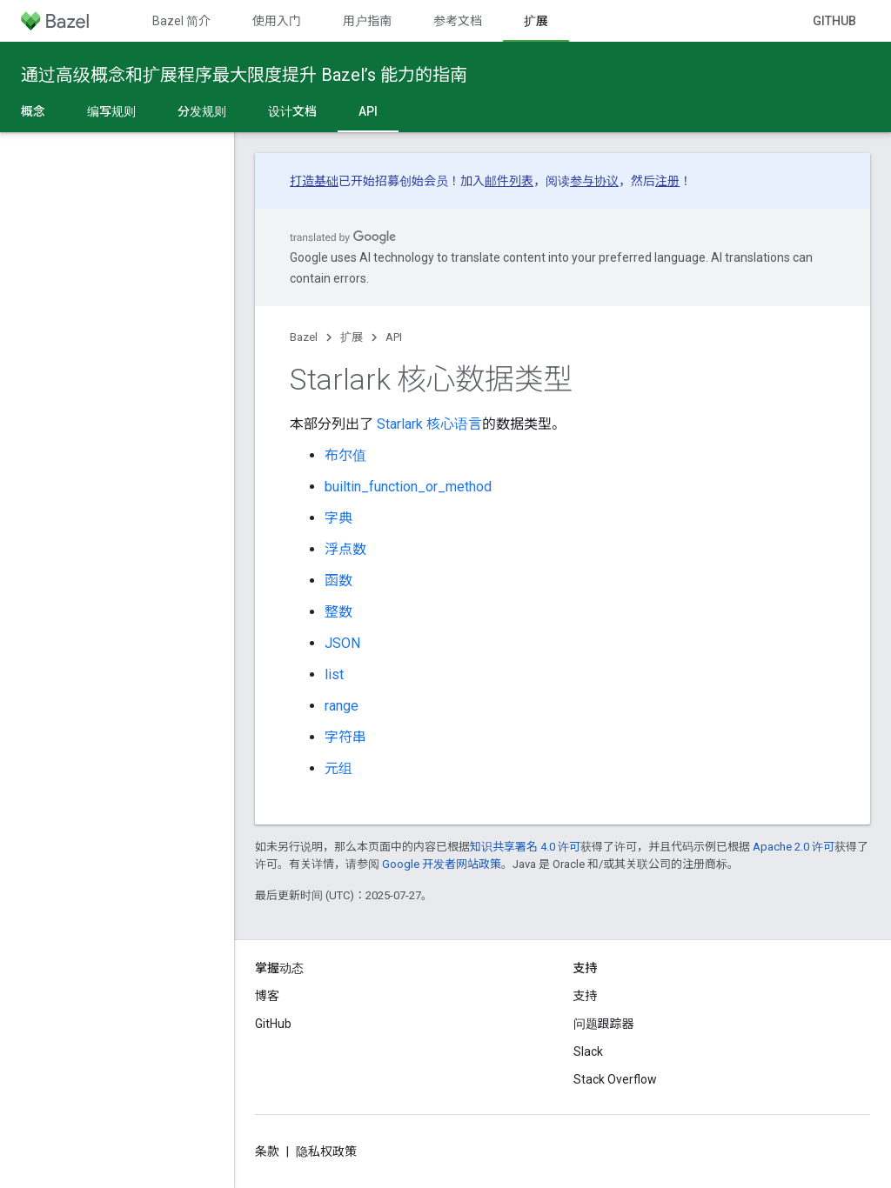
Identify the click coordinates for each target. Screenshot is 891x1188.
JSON (342, 643)
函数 (338, 580)
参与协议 (594, 181)
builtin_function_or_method (408, 486)
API (393, 337)
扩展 (351, 337)
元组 (338, 768)
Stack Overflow (615, 1079)
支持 (585, 996)
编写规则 (111, 111)
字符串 (345, 737)
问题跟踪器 (603, 1024)
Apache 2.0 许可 (793, 846)
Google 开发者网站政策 (441, 864)
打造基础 (314, 181)
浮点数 (345, 549)
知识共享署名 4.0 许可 (525, 846)
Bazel (304, 337)
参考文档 (457, 21)
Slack (588, 1051)
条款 (267, 1151)
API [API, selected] (368, 111)
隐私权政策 (326, 1151)
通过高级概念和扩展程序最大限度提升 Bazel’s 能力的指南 (244, 74)
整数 (338, 612)
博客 (267, 996)
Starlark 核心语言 (429, 424)
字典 (338, 518)
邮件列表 (509, 181)
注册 (667, 181)
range (341, 705)
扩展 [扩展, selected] (536, 21)
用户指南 (367, 21)
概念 (33, 111)
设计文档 (292, 111)
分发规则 (202, 111)
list (334, 674)
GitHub (834, 21)
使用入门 (276, 21)
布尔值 (345, 455)
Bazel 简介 (181, 21)
